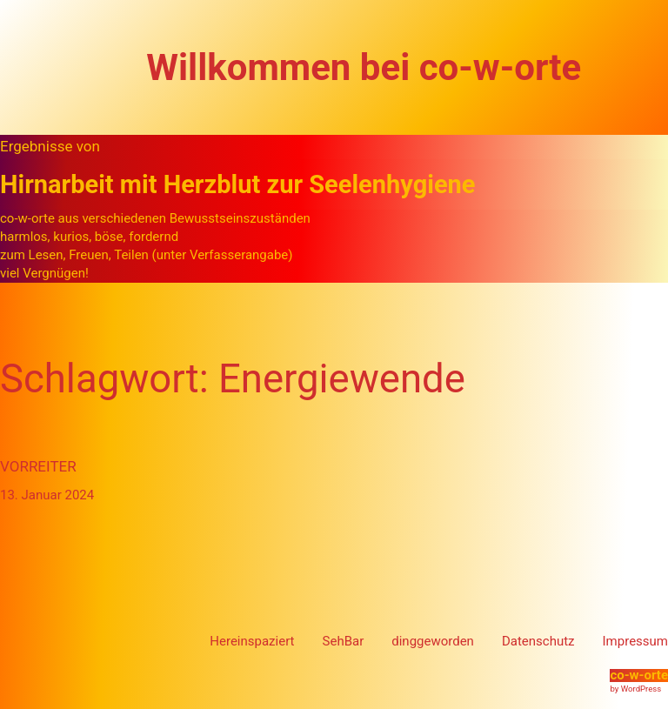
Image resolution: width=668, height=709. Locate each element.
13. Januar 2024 (47, 495)
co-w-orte (639, 675)
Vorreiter (38, 466)
